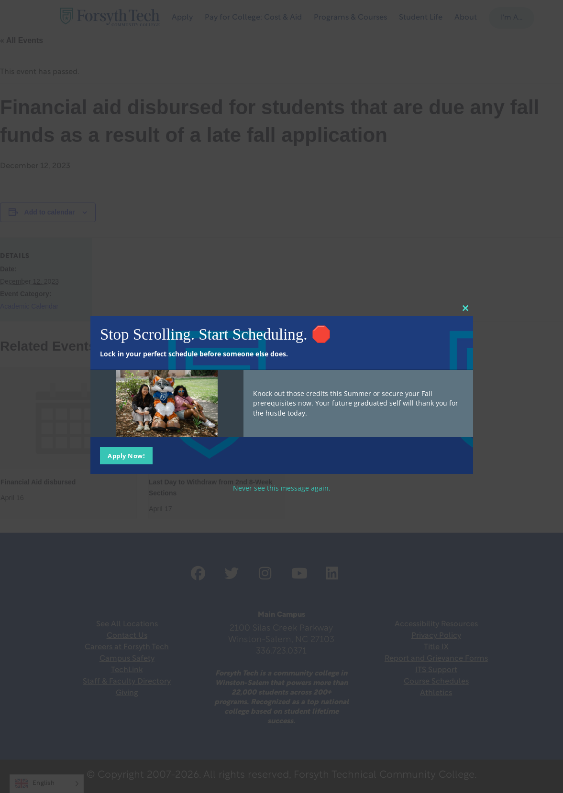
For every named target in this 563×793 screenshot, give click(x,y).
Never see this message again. (282, 487)
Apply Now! (126, 455)
